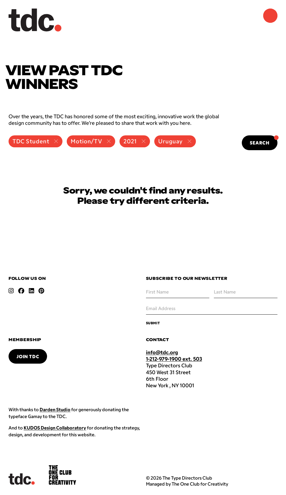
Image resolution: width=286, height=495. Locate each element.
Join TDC (28, 356)
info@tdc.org (162, 352)
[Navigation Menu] (270, 16)
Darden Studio (55, 409)
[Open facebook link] (21, 290)
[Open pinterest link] (41, 290)
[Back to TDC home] (35, 20)
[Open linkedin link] (31, 290)
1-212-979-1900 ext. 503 (174, 359)
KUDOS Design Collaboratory (55, 427)
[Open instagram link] (11, 290)
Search (263, 140)
